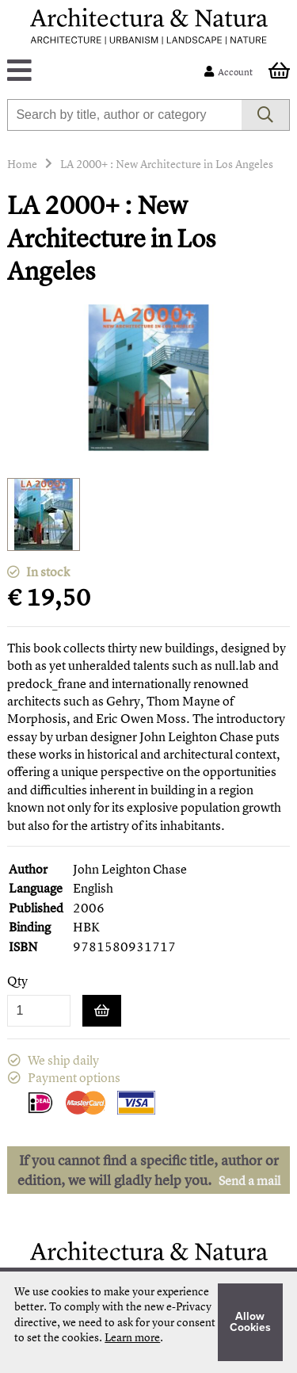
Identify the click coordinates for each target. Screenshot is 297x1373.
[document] (148, 1322)
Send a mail (249, 1180)
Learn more (132, 1336)
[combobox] (124, 115)
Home (22, 163)
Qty (17, 981)
